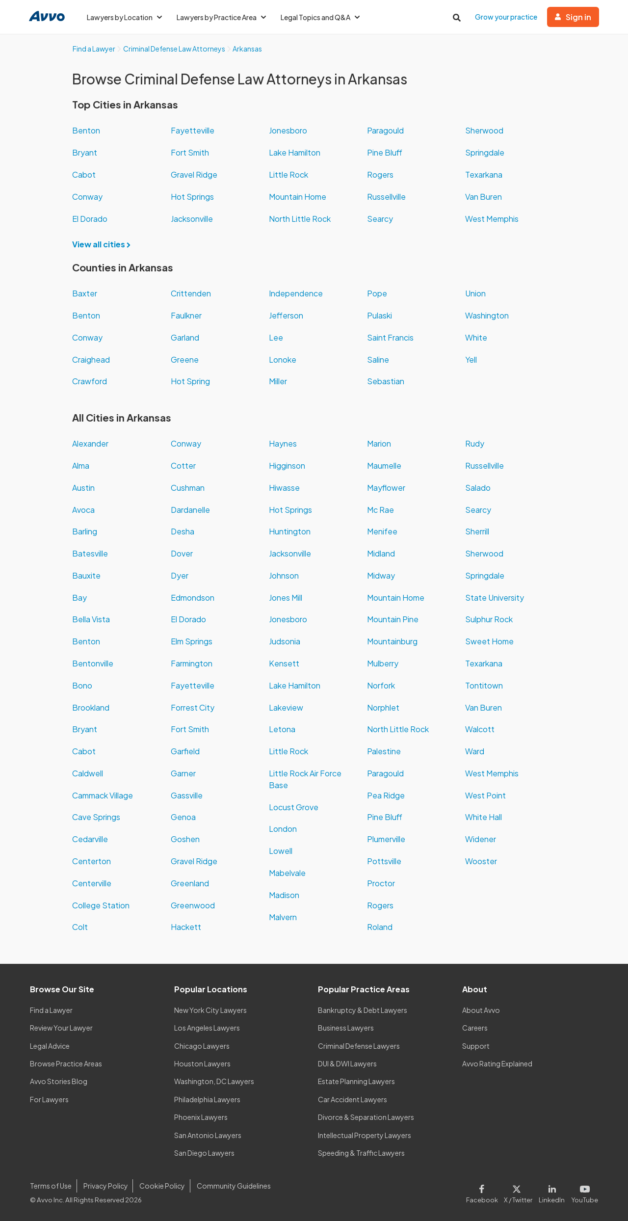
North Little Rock (300, 218)
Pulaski (379, 315)
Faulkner (186, 315)
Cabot (84, 174)
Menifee (382, 531)
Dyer (179, 575)
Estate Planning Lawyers (356, 1081)
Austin (83, 487)
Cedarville (90, 839)
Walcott (480, 729)
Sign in (573, 17)
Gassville (187, 795)
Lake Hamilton (294, 152)
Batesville (90, 553)
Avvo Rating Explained (497, 1063)
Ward (474, 751)
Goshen (185, 839)
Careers (475, 1027)
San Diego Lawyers (204, 1152)
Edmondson (192, 597)
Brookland (90, 707)
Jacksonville (192, 218)
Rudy (474, 443)
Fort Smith (190, 152)
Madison (284, 895)
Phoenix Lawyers (201, 1117)
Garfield (185, 751)
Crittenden (191, 293)
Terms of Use (51, 1185)
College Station (101, 905)
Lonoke (282, 359)
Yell (471, 359)
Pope (377, 293)
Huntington (290, 531)
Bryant (84, 152)
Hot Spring (190, 381)
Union (475, 293)
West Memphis (492, 218)
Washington (487, 315)
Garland (185, 337)
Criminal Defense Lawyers (359, 1045)
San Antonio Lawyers (207, 1135)
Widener (480, 839)
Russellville (386, 196)
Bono (82, 685)
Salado (478, 487)
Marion (379, 443)
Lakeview (286, 707)
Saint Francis (390, 337)
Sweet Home (489, 641)
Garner (183, 773)
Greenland (190, 883)
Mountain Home (297, 196)
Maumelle (384, 465)
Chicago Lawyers (202, 1045)
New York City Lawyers (210, 1010)
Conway (87, 196)
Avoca (83, 509)
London (283, 828)
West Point (485, 795)
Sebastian (385, 381)
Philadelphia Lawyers (207, 1099)
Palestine (384, 751)
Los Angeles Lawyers (207, 1027)
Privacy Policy (105, 1185)
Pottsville (384, 861)
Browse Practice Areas (66, 1063)
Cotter (183, 465)
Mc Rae (380, 509)
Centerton (91, 861)
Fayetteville (192, 130)
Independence (296, 293)
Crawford (89, 381)
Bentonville (92, 663)
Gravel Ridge (194, 174)
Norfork (381, 685)
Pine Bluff (384, 152)
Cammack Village (102, 795)
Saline (378, 359)
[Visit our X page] (518, 1192)
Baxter (84, 293)
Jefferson (286, 315)
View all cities (104, 244)
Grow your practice (506, 16)
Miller (278, 381)
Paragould (385, 130)
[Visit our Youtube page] (583, 1192)
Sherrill (477, 531)
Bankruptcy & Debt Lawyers (362, 1010)
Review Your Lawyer (61, 1027)
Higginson (287, 465)
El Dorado (89, 218)
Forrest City (192, 707)
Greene (185, 359)
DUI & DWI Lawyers (347, 1063)
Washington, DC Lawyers (214, 1081)
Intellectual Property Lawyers (364, 1135)
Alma (80, 465)
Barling (84, 531)
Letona (282, 729)
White (476, 337)
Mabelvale (287, 873)
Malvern (283, 917)
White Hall (483, 817)
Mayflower (386, 487)
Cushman (188, 487)
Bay (79, 597)
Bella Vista (91, 619)
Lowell (280, 851)
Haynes (283, 443)
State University (494, 597)
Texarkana (483, 174)
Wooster (481, 861)
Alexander (90, 443)
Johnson (284, 575)
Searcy (380, 218)
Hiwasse (284, 487)
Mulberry (382, 663)
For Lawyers (49, 1099)
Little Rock (288, 174)
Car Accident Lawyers (352, 1099)
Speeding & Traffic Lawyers (361, 1152)
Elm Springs (191, 641)
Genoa (183, 817)
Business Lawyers (346, 1027)
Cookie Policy (162, 1185)
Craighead (91, 359)
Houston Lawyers (202, 1063)
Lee (276, 337)
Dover (182, 553)
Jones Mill (285, 597)
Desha (182, 531)
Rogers (380, 174)
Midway (381, 575)
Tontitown (484, 685)
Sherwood (484, 130)
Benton (86, 130)
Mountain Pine (393, 619)
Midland (381, 553)
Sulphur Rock (489, 619)
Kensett (284, 663)
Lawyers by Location (124, 17)
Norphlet (383, 707)
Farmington (191, 663)
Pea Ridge (386, 795)
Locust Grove (293, 807)
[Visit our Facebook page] (483, 1192)
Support (476, 1045)
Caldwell (87, 773)
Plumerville (386, 839)
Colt (80, 927)
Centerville (91, 883)
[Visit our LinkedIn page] (552, 1192)
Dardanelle (190, 509)
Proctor (381, 883)
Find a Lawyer (51, 1010)
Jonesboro (288, 130)
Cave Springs (96, 817)
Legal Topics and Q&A (320, 17)
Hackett (186, 927)
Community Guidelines (234, 1185)
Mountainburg (392, 641)
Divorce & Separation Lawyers (366, 1117)
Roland (379, 927)
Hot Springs (192, 196)
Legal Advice (50, 1045)
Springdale (484, 152)
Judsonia (284, 641)
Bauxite (86, 575)
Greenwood (193, 905)
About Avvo (481, 1010)
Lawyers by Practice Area (221, 17)
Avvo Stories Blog (58, 1081)
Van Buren (483, 196)
